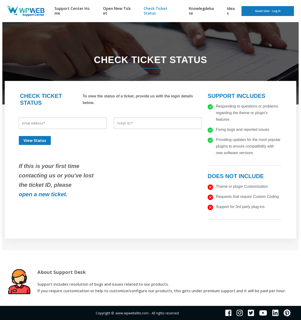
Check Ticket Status (155, 11)
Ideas (231, 11)
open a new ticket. (43, 194)
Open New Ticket (117, 11)
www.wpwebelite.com (132, 313)
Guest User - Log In (268, 11)
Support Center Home (72, 11)
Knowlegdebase (201, 11)
